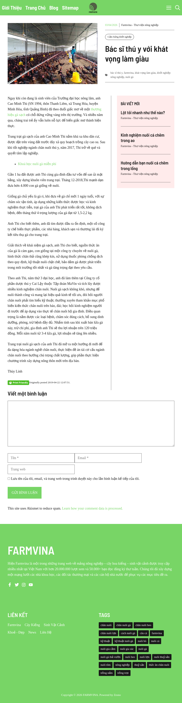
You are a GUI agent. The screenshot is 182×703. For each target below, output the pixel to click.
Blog (53, 8)
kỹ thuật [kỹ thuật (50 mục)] (105, 641)
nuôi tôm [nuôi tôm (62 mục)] (106, 664)
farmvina (129, 72)
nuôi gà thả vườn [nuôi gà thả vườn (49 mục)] (111, 656)
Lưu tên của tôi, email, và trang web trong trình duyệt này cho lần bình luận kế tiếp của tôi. (75, 479)
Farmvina (14, 625)
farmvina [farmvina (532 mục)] (157, 633)
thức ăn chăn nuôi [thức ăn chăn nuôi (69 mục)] (159, 664)
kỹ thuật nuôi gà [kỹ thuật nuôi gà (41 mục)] (124, 641)
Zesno (117, 694)
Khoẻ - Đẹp (16, 632)
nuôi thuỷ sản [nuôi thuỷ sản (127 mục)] (161, 656)
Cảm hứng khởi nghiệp (119, 36)
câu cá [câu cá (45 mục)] (143, 633)
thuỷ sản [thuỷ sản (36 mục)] (139, 664)
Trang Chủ (35, 8)
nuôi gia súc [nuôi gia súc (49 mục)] (127, 648)
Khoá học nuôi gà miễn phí (37, 164)
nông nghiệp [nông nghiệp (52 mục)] (122, 664)
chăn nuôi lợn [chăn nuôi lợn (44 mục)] (108, 633)
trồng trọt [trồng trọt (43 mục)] (123, 672)
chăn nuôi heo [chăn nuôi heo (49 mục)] (143, 625)
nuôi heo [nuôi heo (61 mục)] (130, 656)
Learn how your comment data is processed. (92, 508)
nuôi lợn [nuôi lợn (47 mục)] (144, 656)
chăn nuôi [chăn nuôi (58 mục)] (106, 625)
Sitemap (70, 8)
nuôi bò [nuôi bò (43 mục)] (142, 641)
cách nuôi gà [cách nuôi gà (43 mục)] (128, 633)
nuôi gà (130, 77)
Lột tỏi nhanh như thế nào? (143, 112)
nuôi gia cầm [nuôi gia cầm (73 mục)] (108, 648)
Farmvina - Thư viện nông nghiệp (139, 25)
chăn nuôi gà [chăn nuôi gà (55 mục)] (123, 625)
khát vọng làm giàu (145, 72)
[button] (177, 7)
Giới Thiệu (12, 8)
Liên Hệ (45, 632)
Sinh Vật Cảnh (54, 625)
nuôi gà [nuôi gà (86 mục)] (143, 648)
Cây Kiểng (32, 625)
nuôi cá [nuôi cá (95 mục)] (155, 641)
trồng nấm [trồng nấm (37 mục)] (107, 672)
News (32, 632)
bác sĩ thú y (116, 72)
